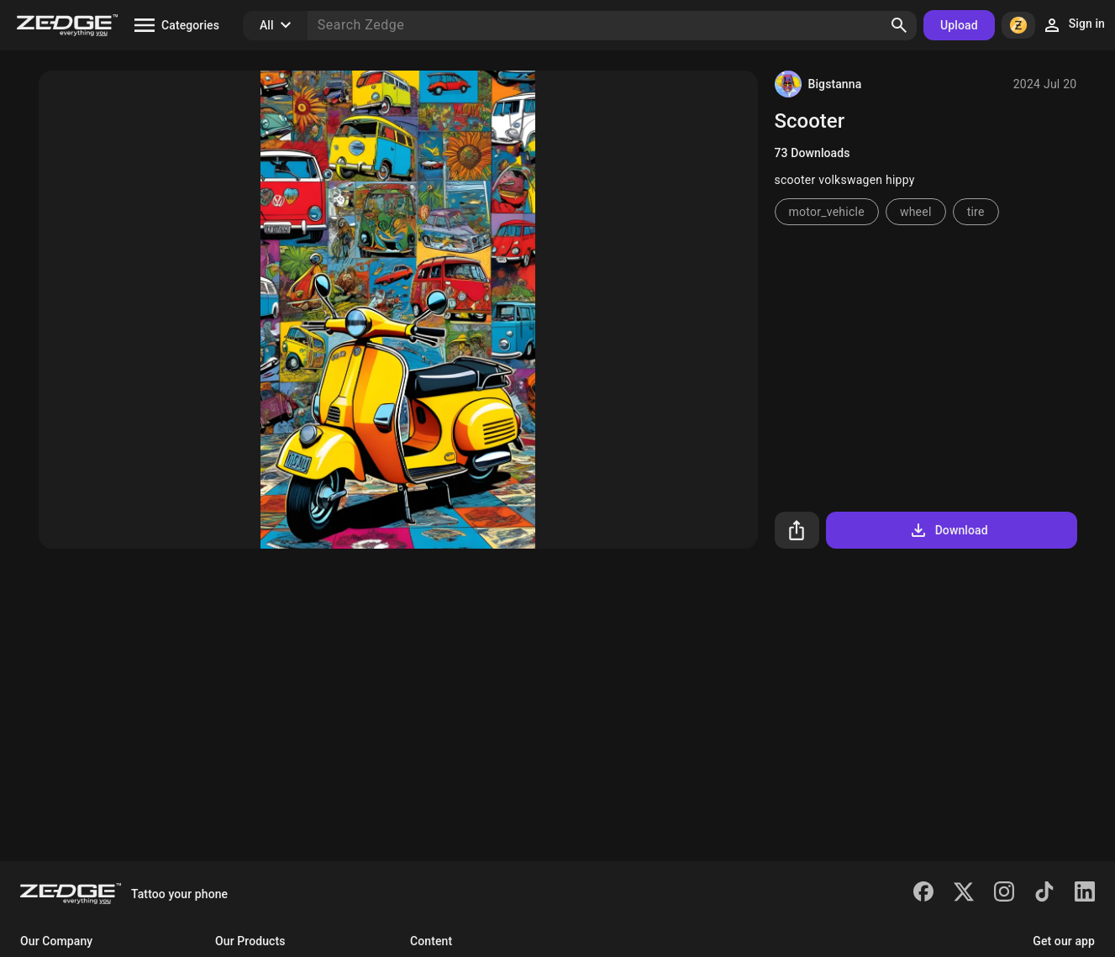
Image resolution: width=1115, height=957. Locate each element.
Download (948, 530)
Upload (959, 25)
